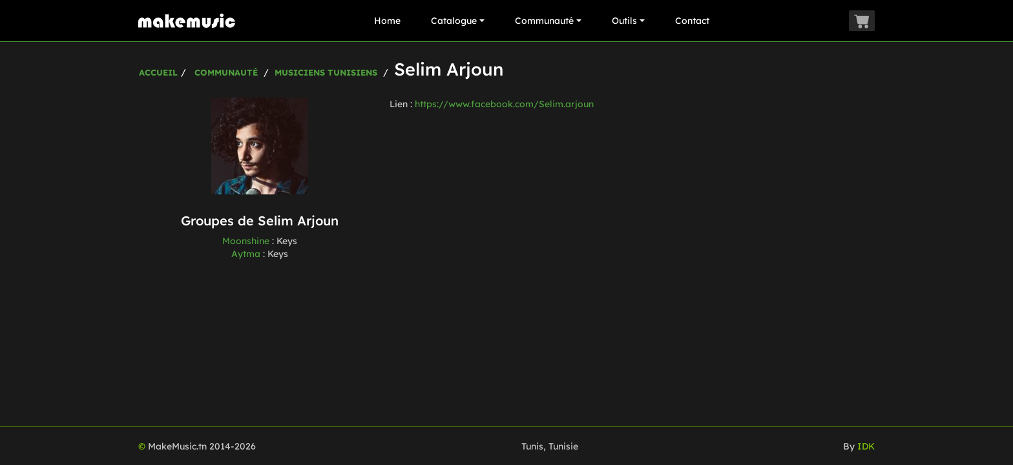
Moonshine (245, 241)
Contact (692, 20)
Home (387, 20)
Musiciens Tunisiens (326, 72)
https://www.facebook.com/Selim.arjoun (504, 104)
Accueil (158, 72)
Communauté (548, 20)
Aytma (245, 254)
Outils (628, 20)
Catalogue (458, 20)
